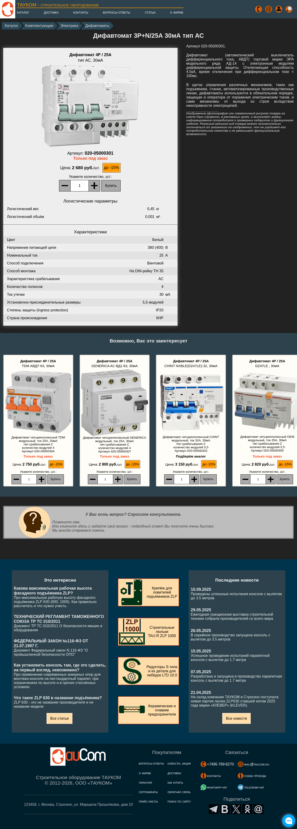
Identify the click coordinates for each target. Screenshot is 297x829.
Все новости (236, 718)
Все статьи (59, 718)
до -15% (111, 167)
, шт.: (90, 177)
